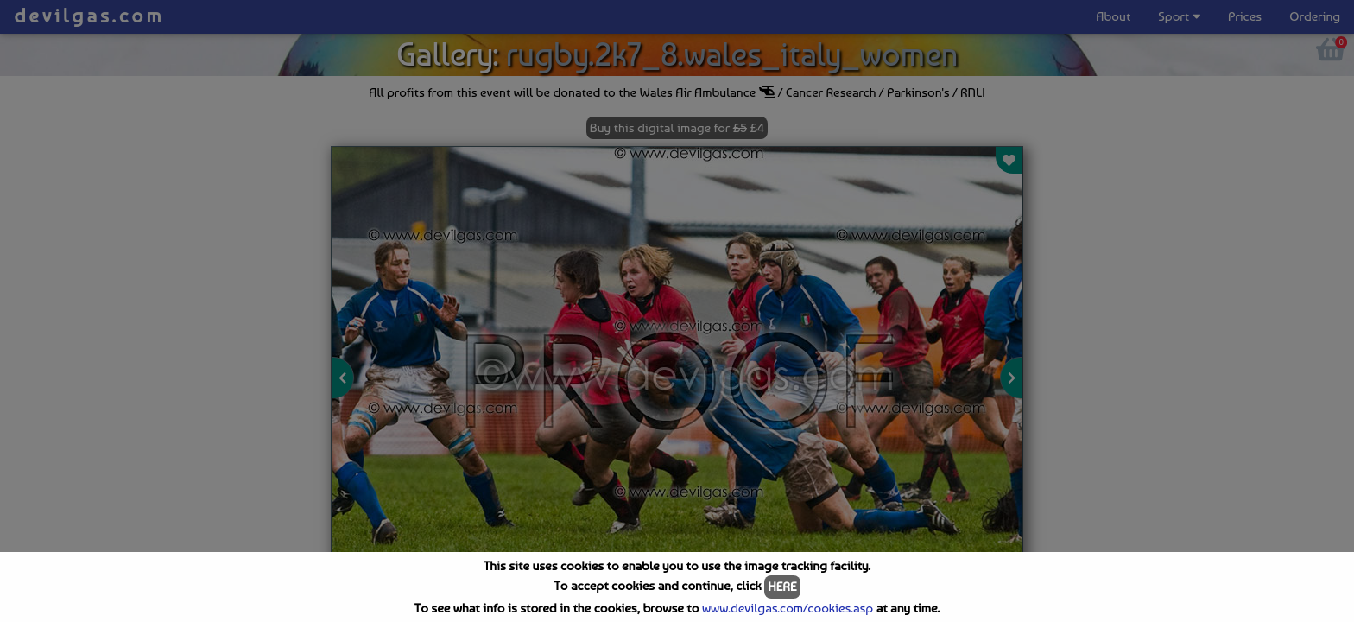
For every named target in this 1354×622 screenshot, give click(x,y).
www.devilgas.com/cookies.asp (787, 608)
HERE (782, 586)
